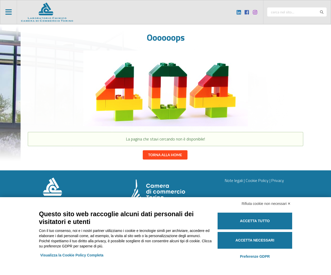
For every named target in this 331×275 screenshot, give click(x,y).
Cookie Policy (257, 180)
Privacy (277, 180)
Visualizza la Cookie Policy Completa (72, 255)
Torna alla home (165, 155)
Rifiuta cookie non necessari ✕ (266, 204)
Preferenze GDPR (255, 256)
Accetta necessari (254, 240)
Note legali (234, 180)
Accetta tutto (255, 221)
